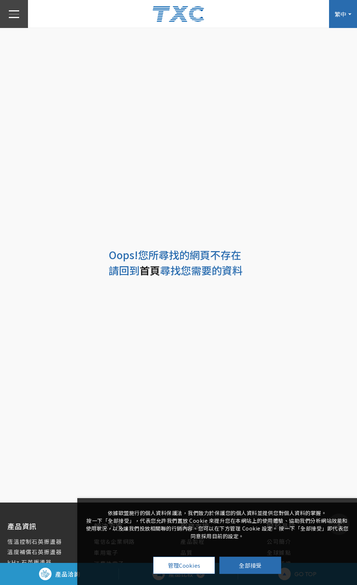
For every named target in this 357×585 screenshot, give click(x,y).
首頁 (149, 270)
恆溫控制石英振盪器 (34, 541)
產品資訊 (21, 526)
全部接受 (250, 565)
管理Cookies (184, 565)
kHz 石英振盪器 (29, 562)
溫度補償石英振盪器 (34, 552)
